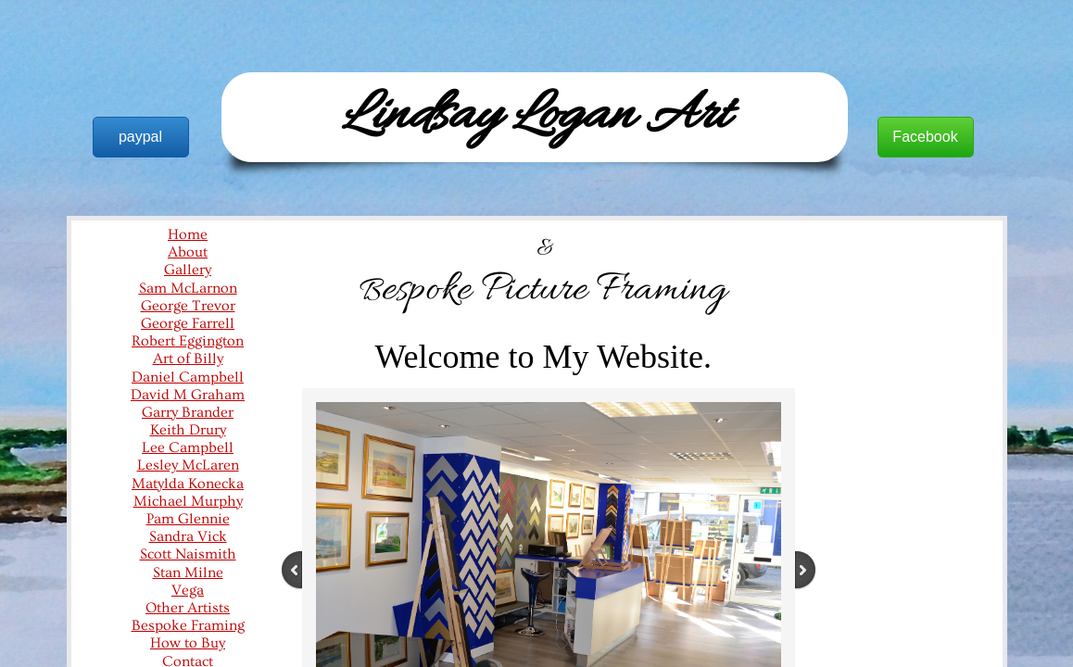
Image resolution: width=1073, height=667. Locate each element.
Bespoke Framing (188, 625)
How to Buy (187, 643)
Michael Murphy (188, 501)
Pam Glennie (188, 518)
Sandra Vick (188, 536)
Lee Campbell (188, 447)
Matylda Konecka (188, 483)
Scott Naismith (188, 554)
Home (188, 234)
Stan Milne (188, 572)
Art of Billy (188, 358)
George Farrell (187, 323)
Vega (187, 590)
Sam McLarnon (188, 288)
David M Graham (188, 394)
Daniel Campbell (188, 377)
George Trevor (188, 305)
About (188, 252)
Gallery (187, 269)
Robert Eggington (188, 341)
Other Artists (187, 607)
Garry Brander (188, 412)
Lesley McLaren (188, 465)
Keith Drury (188, 430)
